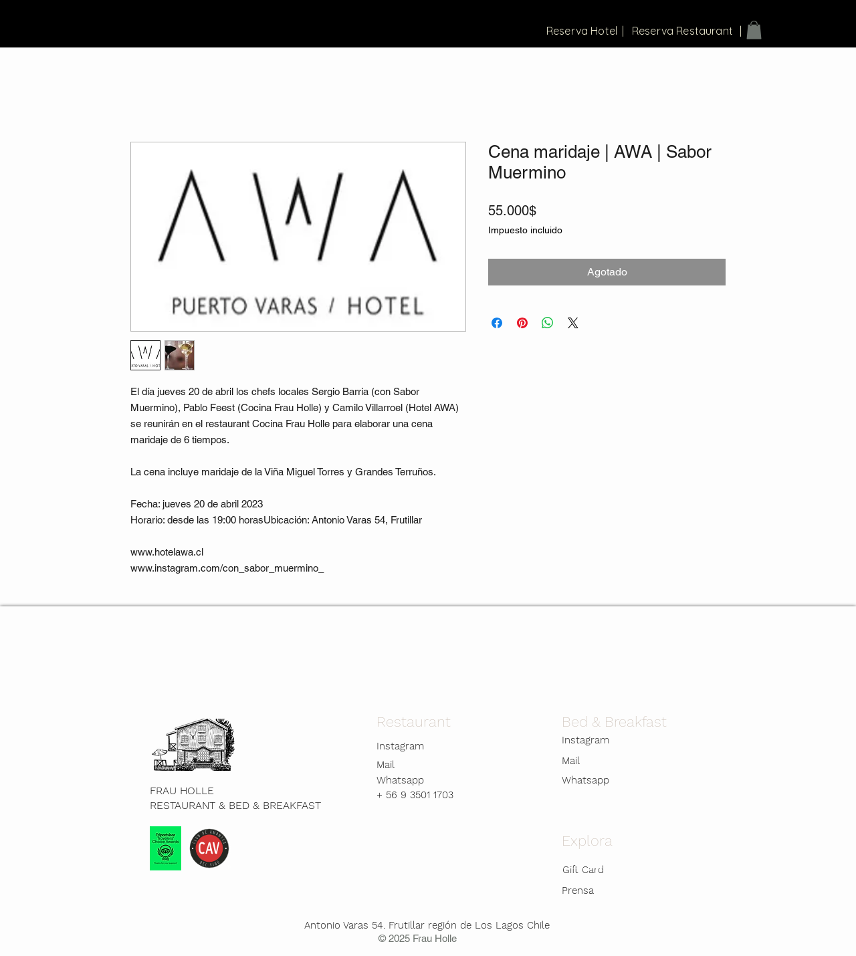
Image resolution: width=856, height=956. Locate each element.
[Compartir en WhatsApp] (548, 323)
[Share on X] (573, 323)
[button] (754, 30)
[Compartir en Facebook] (497, 323)
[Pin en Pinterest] (522, 323)
